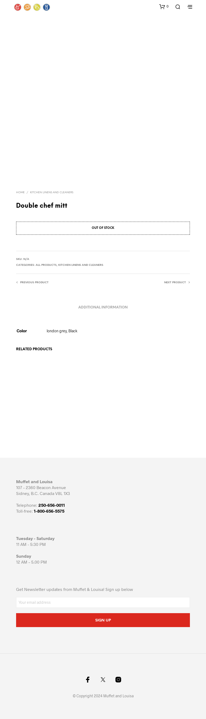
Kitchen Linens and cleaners (51, 192)
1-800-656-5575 (49, 510)
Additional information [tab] (103, 307)
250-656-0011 (51, 505)
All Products (46, 265)
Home (20, 192)
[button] (163, 6)
